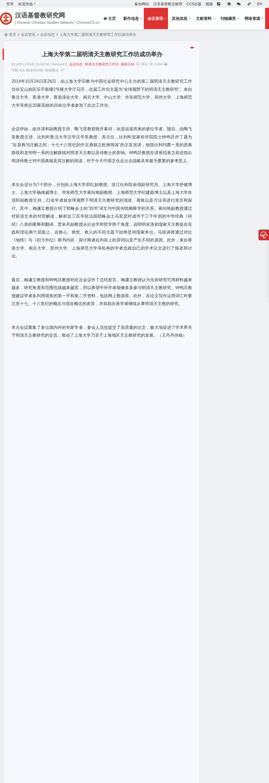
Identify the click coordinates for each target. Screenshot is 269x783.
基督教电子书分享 (220, 370)
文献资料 (204, 18)
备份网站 (141, 4)
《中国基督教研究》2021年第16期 (233, 330)
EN (259, 4)
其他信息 (180, 18)
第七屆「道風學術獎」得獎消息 (230, 307)
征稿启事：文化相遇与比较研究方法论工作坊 (226, 57)
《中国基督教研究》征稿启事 (226, 80)
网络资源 (253, 18)
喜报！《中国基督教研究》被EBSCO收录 (226, 65)
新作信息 (132, 18)
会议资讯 (156, 18)
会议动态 (47, 34)
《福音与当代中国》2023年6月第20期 (236, 431)
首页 (12, 34)
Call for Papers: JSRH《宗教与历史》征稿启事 (226, 72)
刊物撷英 (229, 18)
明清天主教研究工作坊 (102, 64)
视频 (209, 4)
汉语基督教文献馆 (167, 4)
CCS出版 (194, 4)
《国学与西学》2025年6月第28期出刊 (236, 393)
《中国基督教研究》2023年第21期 (233, 284)
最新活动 (127, 64)
